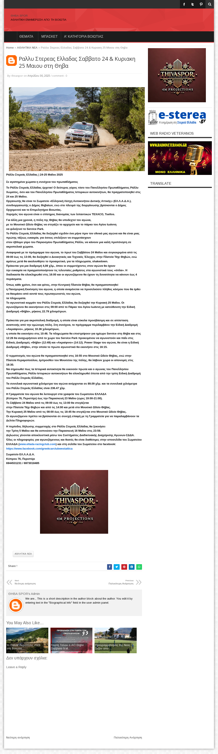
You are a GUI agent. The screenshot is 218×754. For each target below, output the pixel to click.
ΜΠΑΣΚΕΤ (49, 36)
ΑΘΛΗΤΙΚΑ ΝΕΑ (23, 554)
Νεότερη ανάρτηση (18, 737)
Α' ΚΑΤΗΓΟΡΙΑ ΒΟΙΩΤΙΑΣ (83, 36)
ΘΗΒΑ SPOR (19, 15)
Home (10, 36)
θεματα (26, 36)
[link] (39, 448)
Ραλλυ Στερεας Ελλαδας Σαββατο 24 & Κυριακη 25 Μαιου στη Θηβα (77, 62)
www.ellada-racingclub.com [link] (37, 444)
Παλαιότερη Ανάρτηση (128, 737)
